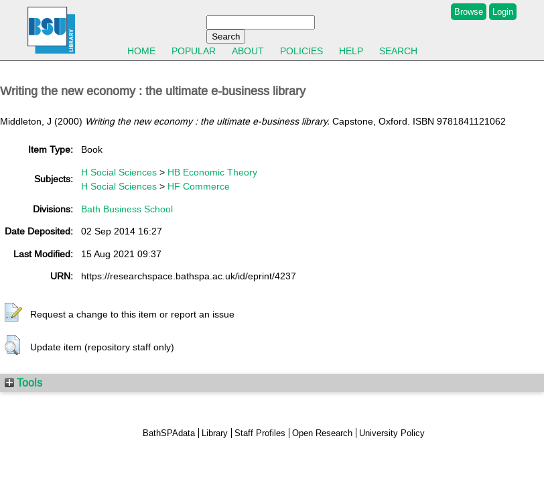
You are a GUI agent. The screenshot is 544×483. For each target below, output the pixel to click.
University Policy (392, 433)
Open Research (322, 433)
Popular (194, 51)
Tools (23, 382)
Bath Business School (127, 209)
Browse (468, 12)
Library (215, 433)
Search (398, 51)
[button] (13, 313)
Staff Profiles (259, 433)
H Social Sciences (119, 172)
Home (141, 51)
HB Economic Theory (212, 172)
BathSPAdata (169, 433)
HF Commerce (198, 186)
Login (502, 12)
